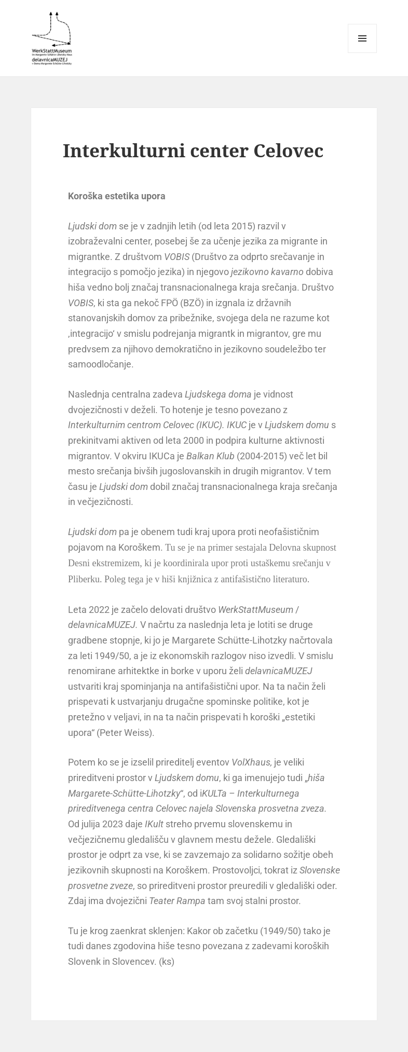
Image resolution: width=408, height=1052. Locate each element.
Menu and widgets (362, 52)
